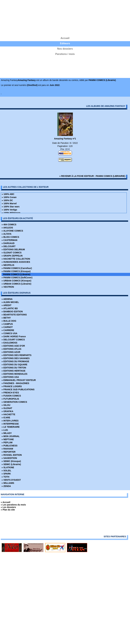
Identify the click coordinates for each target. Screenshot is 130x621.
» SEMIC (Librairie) (11, 464)
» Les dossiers (8, 507)
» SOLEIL (6, 470)
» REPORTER (8, 452)
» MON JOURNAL (11, 436)
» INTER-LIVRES (10, 420)
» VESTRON (8, 287)
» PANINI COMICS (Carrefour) (17, 268)
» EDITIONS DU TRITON (14, 367)
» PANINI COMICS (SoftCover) (17, 277)
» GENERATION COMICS (14, 402)
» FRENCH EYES (10, 392)
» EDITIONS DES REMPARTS (16, 355)
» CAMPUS (7, 324)
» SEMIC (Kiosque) (11, 461)
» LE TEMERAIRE (11, 427)
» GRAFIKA (7, 411)
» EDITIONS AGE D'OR (13, 346)
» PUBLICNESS (9, 445)
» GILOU (6, 405)
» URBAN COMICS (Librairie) (16, 284)
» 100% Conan (9, 197)
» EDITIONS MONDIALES (14, 374)
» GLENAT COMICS (11, 252)
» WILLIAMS (8, 483)
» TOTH (5, 477)
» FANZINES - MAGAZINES (15, 383)
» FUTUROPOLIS (10, 399)
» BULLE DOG (9, 321)
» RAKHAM (7, 448)
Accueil (65, 38)
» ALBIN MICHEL (10, 302)
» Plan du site (8, 509)
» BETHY (6, 318)
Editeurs (65, 43)
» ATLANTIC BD (10, 308)
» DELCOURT (8, 246)
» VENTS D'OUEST (11, 480)
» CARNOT (7, 327)
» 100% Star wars (10, 206)
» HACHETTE (8, 414)
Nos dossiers (65, 48)
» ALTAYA (6, 234)
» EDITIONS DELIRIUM (13, 249)
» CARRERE (8, 330)
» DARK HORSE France (14, 336)
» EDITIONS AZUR (11, 352)
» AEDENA (7, 299)
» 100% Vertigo (9, 209)
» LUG (5, 430)
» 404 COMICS (9, 224)
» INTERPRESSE (10, 424)
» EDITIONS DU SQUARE (14, 364)
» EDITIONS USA (10, 377)
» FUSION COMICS (11, 395)
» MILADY (7, 433)
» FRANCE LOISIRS (12, 386)
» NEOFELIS (8, 265)
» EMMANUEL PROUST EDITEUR (19, 380)
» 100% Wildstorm (11, 213)
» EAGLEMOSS (9, 342)
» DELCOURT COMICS (13, 339)
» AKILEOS (7, 227)
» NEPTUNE (8, 439)
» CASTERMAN (9, 240)
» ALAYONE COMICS (12, 231)
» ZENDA (6, 486)
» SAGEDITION (9, 458)
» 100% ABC (8, 194)
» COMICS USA (9, 333)
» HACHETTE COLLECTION (16, 259)
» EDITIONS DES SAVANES (16, 358)
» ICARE (6, 417)
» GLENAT (7, 408)
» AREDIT (6, 305)
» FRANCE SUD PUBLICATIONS (18, 389)
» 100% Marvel (9, 203)
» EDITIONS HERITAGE (13, 371)
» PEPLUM (7, 442)
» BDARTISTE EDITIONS (14, 314)
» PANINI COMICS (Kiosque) (16, 271)
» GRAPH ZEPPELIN (12, 255)
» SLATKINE (8, 467)
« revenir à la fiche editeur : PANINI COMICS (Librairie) (92, 176)
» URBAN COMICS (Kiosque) (16, 280)
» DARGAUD (8, 243)
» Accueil (5, 502)
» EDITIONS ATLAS (11, 349)
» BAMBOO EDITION (12, 311)
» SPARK (6, 473)
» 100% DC (7, 200)
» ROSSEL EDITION (12, 455)
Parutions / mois (65, 54)
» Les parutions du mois (13, 504)
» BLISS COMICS (10, 237)
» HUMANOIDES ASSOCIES (16, 262)
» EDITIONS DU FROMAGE (15, 361)
